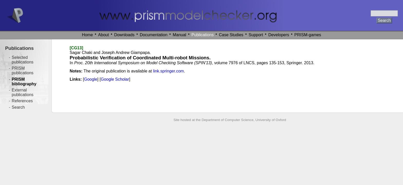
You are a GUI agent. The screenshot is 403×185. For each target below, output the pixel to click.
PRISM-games (307, 35)
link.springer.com (168, 71)
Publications (202, 35)
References (22, 101)
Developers (278, 35)
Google (90, 79)
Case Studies (231, 35)
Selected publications (23, 59)
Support (256, 35)
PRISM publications (23, 70)
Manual (179, 35)
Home (87, 35)
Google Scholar (115, 79)
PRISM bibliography (24, 81)
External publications (23, 92)
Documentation (154, 35)
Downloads (124, 35)
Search (18, 107)
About (103, 35)
